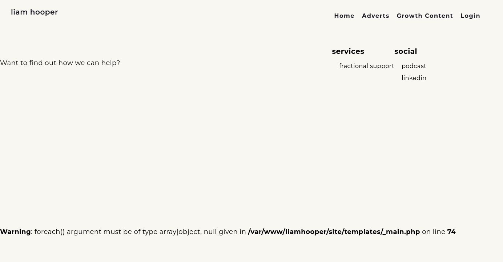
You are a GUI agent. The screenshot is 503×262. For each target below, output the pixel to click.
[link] (344, 16)
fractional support (366, 66)
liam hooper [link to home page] (34, 12)
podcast (414, 66)
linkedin (414, 78)
